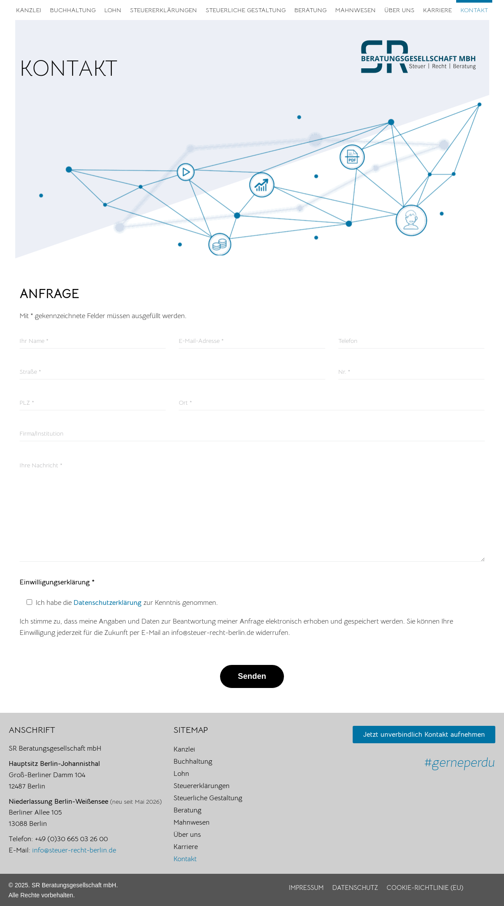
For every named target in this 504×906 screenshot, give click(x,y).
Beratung (310, 10)
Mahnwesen (355, 10)
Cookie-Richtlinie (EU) (425, 887)
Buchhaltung (73, 10)
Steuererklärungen (163, 10)
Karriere (437, 10)
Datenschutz (355, 887)
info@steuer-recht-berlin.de (74, 850)
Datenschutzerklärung (108, 602)
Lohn (112, 10)
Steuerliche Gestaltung (246, 10)
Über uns (399, 10)
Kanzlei (28, 10)
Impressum (306, 887)
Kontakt (474, 10)
